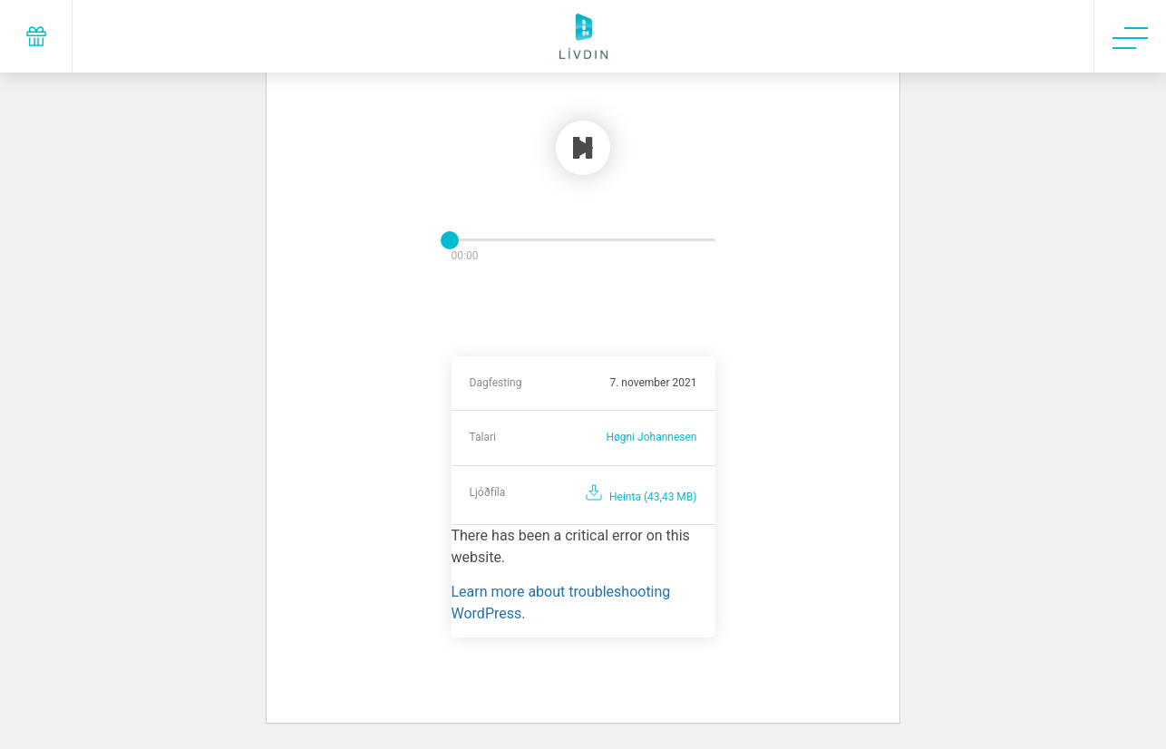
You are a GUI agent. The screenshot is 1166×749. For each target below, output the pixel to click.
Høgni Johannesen (651, 437)
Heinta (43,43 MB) (652, 497)
